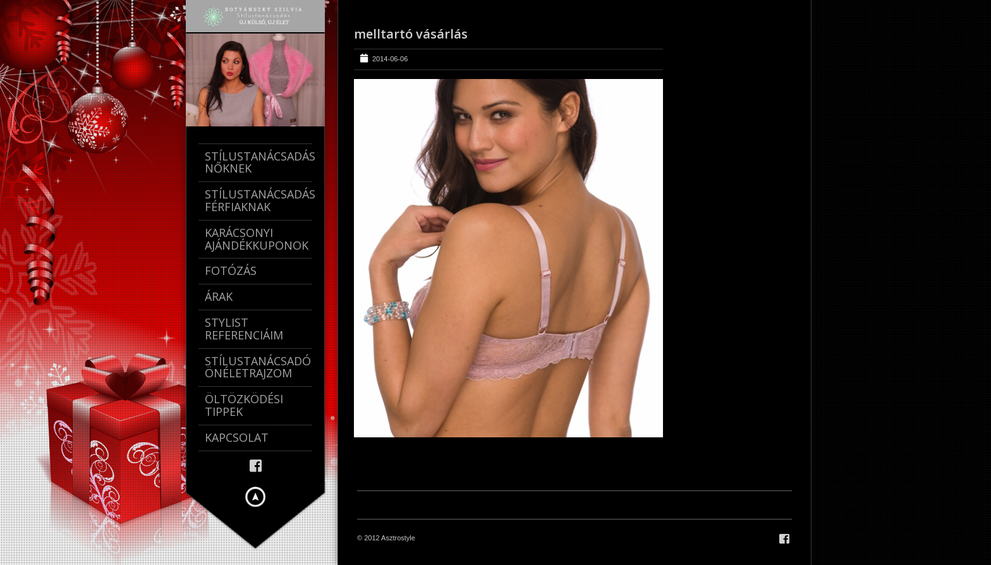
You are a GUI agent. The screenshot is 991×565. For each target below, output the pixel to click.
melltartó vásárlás (411, 33)
